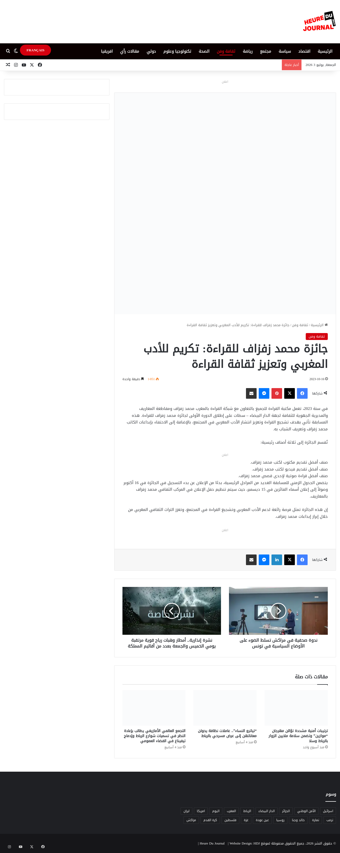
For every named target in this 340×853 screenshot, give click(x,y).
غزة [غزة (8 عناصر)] (246, 820)
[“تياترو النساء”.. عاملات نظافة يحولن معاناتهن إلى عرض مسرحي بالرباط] (225, 708)
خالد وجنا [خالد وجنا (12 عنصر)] (298, 820)
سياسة (285, 51)
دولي (151, 51)
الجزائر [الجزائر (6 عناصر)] (286, 811)
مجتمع (265, 51)
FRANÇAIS (35, 50)
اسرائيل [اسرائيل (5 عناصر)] (328, 811)
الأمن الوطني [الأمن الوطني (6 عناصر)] (306, 811)
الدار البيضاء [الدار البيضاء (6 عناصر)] (266, 811)
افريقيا (107, 51)
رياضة (248, 51)
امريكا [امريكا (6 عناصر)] (201, 811)
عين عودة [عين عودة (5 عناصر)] (262, 820)
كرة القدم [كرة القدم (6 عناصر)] (210, 820)
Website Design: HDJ (245, 843)
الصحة (204, 51)
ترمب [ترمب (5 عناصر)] (329, 820)
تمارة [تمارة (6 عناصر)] (315, 820)
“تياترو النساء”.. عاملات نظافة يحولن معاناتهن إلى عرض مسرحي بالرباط (227, 733)
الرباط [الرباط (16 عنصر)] (247, 811)
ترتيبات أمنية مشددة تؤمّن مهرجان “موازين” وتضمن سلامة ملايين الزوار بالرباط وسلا (298, 736)
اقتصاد (304, 51)
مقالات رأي (129, 51)
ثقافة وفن (226, 51)
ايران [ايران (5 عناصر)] (186, 811)
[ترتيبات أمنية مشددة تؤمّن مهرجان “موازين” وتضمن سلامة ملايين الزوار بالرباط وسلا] (296, 708)
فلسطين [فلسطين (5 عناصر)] (230, 820)
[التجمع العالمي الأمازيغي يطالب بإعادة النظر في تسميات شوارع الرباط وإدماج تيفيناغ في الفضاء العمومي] (154, 708)
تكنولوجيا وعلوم (177, 51)
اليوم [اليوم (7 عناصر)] (215, 811)
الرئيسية (325, 51)
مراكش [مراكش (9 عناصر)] (191, 820)
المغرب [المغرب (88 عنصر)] (231, 811)
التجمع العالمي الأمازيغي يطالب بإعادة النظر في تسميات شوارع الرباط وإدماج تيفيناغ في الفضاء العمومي (154, 736)
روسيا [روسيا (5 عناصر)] (280, 820)
